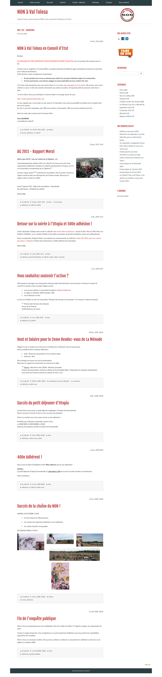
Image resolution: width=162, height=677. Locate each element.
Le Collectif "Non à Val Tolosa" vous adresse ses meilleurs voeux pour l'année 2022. (132, 178)
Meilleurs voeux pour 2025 (129, 131)
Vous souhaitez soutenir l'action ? (43, 275)
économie (61, 257)
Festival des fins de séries (128, 152)
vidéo (55, 257)
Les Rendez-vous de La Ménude (59, 381)
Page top (147, 665)
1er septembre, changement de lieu (132, 143)
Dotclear (85, 671)
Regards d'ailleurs (126, 116)
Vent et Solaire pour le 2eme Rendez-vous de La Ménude (59, 339)
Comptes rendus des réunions (130, 102)
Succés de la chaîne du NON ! (39, 506)
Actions (50, 130)
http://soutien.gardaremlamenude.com (30, 99)
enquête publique (34, 654)
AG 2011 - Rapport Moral (35, 151)
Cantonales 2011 (126, 110)
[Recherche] (127, 73)
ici (56, 159)
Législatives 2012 (126, 107)
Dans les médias (125, 96)
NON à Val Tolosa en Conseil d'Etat (42, 48)
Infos (49, 202)
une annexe (58, 202)
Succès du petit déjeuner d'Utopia (43, 402)
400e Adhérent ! (29, 457)
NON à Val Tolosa (32, 12)
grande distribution (35, 257)
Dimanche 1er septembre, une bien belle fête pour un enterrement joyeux (132, 137)
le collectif (37, 133)
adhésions (30, 133)
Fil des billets (23, 34)
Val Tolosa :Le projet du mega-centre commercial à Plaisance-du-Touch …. (132, 158)
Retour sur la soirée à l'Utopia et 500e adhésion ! (54, 223)
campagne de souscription (76, 85)
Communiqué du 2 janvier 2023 (131, 169)
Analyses (123, 99)
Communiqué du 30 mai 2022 (130, 172)
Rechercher (122, 68)
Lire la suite (21, 194)
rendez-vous (33, 384)
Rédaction (123, 113)
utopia (51, 257)
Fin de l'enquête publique (36, 618)
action (24, 133)
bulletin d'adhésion (63, 290)
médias (38, 205)
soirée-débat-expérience (65, 231)
